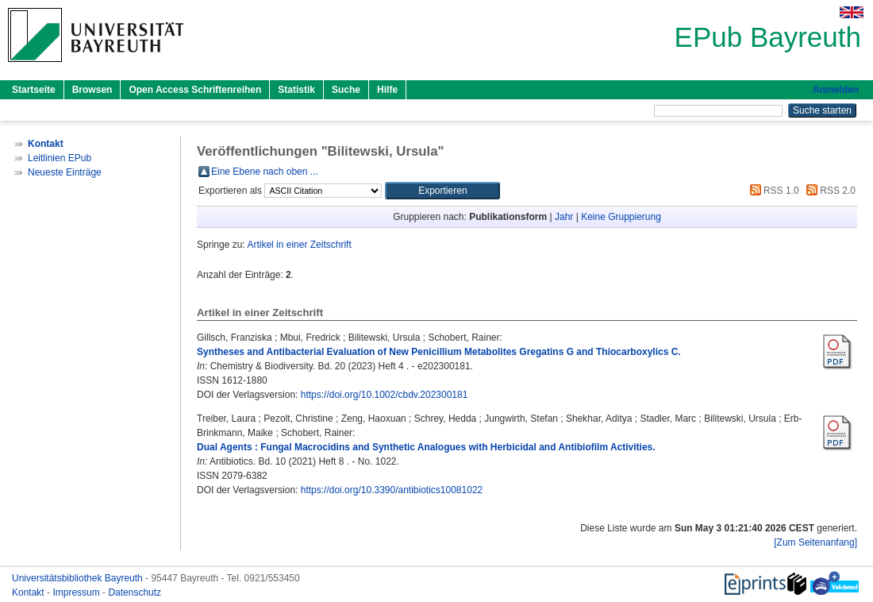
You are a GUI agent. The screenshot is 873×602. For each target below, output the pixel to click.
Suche (346, 89)
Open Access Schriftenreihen (195, 89)
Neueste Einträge (65, 172)
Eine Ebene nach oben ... (264, 171)
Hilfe (387, 89)
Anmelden (836, 89)
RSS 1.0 (772, 190)
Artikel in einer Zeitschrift (299, 244)
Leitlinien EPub (59, 158)
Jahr (564, 216)
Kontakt (29, 592)
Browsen (92, 89)
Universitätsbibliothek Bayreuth (78, 578)
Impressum (77, 592)
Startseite (34, 89)
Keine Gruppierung (621, 216)
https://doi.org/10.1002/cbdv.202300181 (384, 394)
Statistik (296, 89)
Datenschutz (134, 592)
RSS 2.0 (829, 190)
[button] (442, 190)
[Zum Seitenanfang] (815, 542)
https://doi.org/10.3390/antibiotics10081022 (392, 490)
